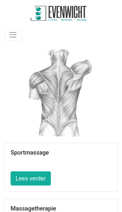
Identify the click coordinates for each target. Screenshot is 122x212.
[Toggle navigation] (13, 35)
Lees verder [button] (31, 178)
